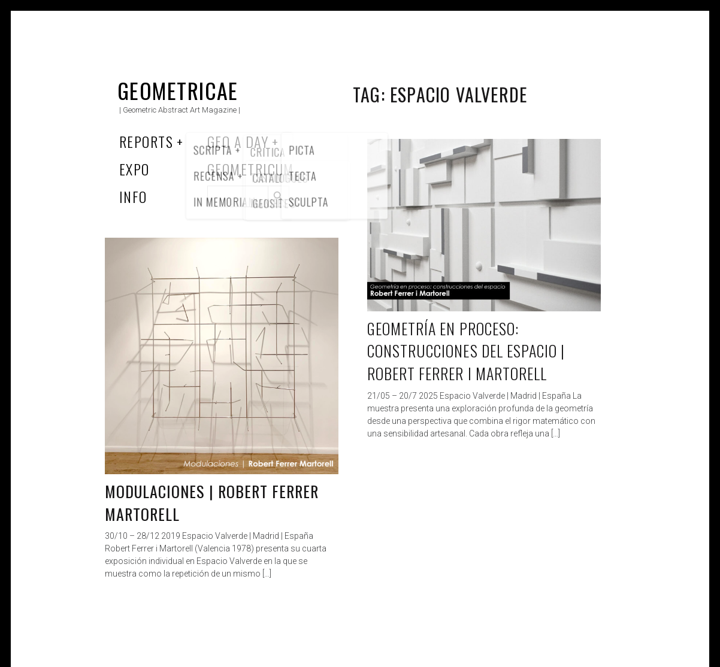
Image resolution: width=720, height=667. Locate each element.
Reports (146, 141)
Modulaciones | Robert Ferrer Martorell (212, 503)
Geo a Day (237, 141)
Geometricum (250, 169)
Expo (134, 169)
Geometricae (177, 90)
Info (133, 196)
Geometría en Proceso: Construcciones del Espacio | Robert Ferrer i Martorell (466, 351)
